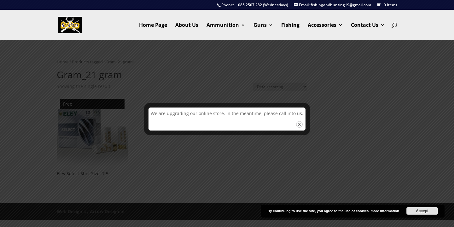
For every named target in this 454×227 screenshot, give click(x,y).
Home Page (153, 25)
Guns (260, 25)
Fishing (290, 25)
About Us (186, 25)
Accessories (322, 25)
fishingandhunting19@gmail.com (332, 5)
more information (384, 211)
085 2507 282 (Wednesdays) (252, 5)
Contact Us (364, 25)
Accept (422, 211)
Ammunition (223, 25)
